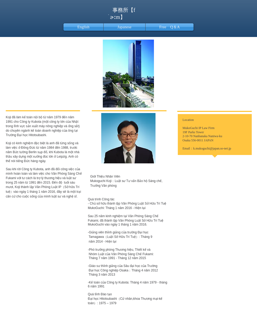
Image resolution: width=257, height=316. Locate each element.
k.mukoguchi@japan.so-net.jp (212, 148)
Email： (188, 148)
